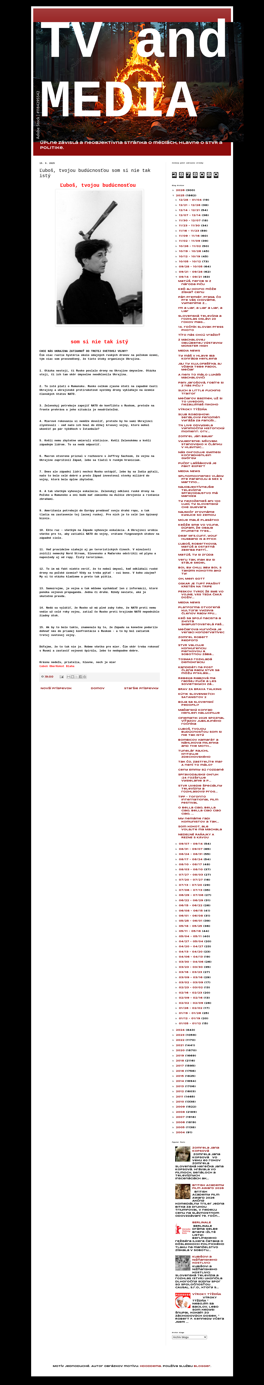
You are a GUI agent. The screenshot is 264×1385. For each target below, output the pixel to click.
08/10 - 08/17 (191, 864)
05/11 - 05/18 (190, 931)
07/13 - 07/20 (191, 885)
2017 (180, 1066)
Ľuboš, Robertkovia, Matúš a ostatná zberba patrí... (197, 547)
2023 (181, 1035)
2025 (181, 195)
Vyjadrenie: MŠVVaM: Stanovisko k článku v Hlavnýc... (200, 444)
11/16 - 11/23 (189, 231)
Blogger (202, 1366)
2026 (181, 190)
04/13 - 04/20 (191, 952)
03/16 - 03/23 (191, 972)
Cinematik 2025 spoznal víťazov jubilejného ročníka (201, 721)
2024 (181, 1030)
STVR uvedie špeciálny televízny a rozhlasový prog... (200, 789)
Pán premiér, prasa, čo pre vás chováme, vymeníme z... (199, 300)
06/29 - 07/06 (191, 895)
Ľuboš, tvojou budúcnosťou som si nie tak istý (200, 732)
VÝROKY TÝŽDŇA (192, 409)
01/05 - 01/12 (190, 1023)
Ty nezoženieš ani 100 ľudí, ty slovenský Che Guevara (199, 504)
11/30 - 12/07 (190, 220)
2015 (180, 1076)
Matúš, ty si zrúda (195, 555)
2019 (180, 1056)
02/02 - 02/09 (191, 1003)
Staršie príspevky (141, 688)
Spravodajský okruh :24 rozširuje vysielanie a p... (198, 777)
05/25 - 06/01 (191, 921)
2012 (180, 1091)
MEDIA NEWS (189, 351)
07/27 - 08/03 (191, 875)
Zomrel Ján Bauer (195, 436)
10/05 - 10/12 (190, 261)
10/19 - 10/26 (190, 251)
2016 (180, 1071)
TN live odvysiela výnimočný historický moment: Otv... (201, 428)
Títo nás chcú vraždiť (199, 335)
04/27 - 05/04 (191, 941)
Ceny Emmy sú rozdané (201, 770)
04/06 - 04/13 (191, 957)
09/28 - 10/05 (191, 266)
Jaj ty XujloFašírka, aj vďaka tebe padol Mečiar (200, 367)
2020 (181, 1050)
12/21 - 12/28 (190, 205)
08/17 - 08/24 (191, 859)
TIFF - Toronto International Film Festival (198, 800)
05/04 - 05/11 (191, 936)
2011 (180, 1097)
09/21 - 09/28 (191, 272)
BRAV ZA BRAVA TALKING (200, 689)
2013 (180, 1086)
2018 (180, 1061)
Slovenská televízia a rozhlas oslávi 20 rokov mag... (200, 319)
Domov (98, 688)
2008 (181, 1112)
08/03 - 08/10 (191, 869)
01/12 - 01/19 (190, 1018)
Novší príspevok (56, 688)
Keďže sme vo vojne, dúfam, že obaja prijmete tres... (198, 528)
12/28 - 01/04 (191, 200)
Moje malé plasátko (198, 520)
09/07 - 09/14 (191, 844)
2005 (181, 1127)
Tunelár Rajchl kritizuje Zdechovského (194, 754)
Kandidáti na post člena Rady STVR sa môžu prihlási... (198, 670)
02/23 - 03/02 (191, 987)
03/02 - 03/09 (191, 982)
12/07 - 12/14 (190, 215)
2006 (181, 1122)
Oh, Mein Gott (191, 579)
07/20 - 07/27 (191, 880)
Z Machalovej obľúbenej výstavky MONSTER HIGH (200, 343)
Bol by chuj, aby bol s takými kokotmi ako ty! (200, 570)
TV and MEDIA (134, 72)
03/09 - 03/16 (191, 977)
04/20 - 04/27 (191, 946)
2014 (180, 1081)
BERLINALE (201, 1222)
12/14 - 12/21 (190, 210)
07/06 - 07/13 (191, 890)
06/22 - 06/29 (191, 900)
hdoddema (150, 1366)
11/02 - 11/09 (190, 241)
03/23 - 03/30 (191, 967)
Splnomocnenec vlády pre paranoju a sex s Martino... (201, 479)
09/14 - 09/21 (191, 277)
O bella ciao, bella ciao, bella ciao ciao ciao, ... (199, 811)
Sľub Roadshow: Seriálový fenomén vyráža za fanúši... (199, 417)
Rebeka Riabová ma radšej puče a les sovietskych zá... (197, 681)
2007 (181, 1117)
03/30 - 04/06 (191, 962)
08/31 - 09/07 (191, 849)
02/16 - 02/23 (191, 993)
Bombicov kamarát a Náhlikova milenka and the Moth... (198, 743)
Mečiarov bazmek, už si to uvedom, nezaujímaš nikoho (200, 401)
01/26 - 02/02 (191, 1008)
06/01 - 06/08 (191, 916)
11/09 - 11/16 (190, 236)
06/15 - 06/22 (191, 905)
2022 (181, 1040)
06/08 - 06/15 (191, 911)
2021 (180, 1045)
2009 (181, 1107)
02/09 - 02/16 (191, 998)
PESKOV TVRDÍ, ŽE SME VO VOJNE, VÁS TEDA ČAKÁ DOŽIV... (201, 594)
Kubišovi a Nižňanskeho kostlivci (204, 1260)
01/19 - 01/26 (190, 1013)
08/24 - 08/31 (191, 854)
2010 (180, 1102)
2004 (181, 1132)
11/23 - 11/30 (190, 225)
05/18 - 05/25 (191, 926)
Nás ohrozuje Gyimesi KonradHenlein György (199, 455)
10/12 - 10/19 (190, 256)
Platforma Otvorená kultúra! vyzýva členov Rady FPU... (199, 610)
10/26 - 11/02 (190, 246)
